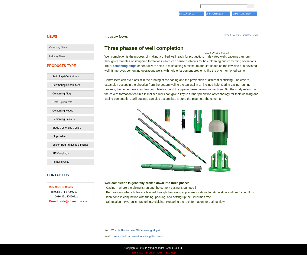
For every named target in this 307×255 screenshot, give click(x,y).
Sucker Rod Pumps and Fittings (70, 144)
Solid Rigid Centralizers (65, 76)
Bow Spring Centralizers (66, 85)
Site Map (171, 252)
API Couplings (60, 153)
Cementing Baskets (63, 119)
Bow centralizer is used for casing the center (138, 236)
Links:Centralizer (241, 13)
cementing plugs (124, 66)
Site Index (137, 252)
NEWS (52, 36)
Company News (58, 47)
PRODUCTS (191, 24)
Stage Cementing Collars (66, 127)
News (235, 35)
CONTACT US (235, 24)
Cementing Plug (61, 93)
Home (226, 35)
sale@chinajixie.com (69, 201)
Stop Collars (59, 136)
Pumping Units (60, 161)
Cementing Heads (62, 110)
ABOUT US (103, 24)
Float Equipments (62, 102)
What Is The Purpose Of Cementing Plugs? (135, 230)
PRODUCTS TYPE (61, 66)
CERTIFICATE (146, 24)
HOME (64, 24)
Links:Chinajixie (214, 13)
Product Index (154, 252)
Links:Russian (187, 13)
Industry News (57, 56)
